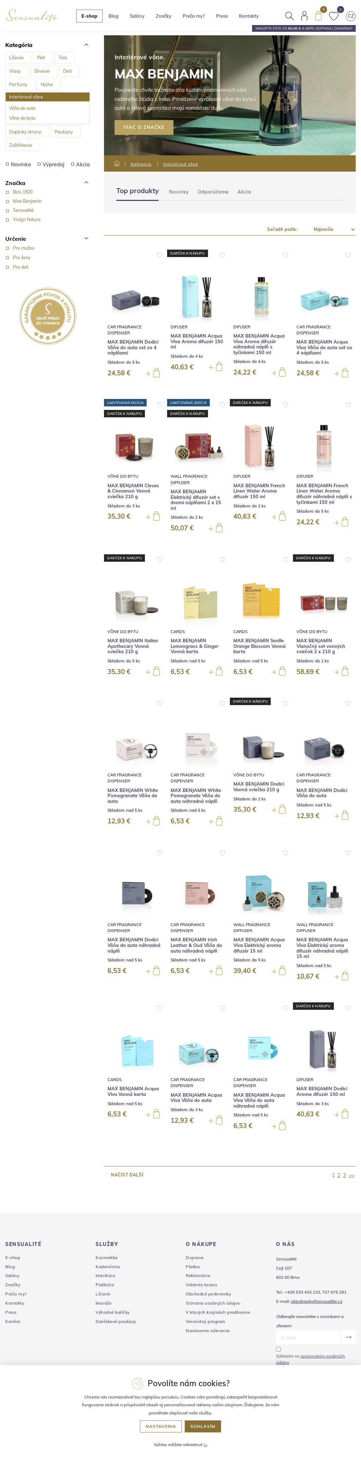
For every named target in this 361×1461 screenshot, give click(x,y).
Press (222, 16)
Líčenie (16, 57)
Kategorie (141, 164)
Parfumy (18, 84)
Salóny (12, 1275)
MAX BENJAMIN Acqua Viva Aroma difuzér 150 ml (197, 341)
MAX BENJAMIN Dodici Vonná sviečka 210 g (258, 786)
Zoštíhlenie (20, 145)
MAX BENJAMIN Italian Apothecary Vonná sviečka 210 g (133, 646)
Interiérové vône (26, 97)
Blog (113, 16)
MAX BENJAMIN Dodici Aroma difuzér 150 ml (321, 1091)
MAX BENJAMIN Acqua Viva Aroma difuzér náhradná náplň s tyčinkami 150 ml (259, 344)
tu (205, 1444)
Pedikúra (105, 1284)
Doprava (195, 1257)
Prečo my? (194, 16)
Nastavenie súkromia (208, 1330)
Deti (67, 71)
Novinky (179, 192)
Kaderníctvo (108, 1266)
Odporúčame (213, 192)
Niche (47, 84)
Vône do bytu (22, 118)
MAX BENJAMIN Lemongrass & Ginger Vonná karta (194, 646)
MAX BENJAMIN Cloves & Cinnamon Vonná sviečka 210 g (133, 491)
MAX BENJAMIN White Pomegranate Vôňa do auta (133, 796)
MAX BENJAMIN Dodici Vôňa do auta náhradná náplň (134, 945)
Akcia (80, 164)
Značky (163, 16)
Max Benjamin (27, 201)
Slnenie (42, 71)
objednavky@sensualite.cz (316, 1301)
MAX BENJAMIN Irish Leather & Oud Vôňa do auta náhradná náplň (196, 945)
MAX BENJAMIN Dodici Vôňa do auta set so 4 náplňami (133, 347)
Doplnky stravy (25, 132)
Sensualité (23, 210)
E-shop (12, 1257)
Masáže (103, 1303)
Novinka (18, 164)
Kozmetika (107, 1257)
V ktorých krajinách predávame (218, 1312)
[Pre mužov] (7, 248)
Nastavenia (161, 1426)
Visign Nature (27, 219)
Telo (63, 57)
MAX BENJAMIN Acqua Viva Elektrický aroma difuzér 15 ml (259, 945)
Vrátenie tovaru (202, 1284)
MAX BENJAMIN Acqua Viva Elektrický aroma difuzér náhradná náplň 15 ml (322, 948)
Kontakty (249, 16)
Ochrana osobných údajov (213, 1303)
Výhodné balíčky (113, 1312)
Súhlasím (202, 1426)
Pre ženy (22, 257)
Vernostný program (206, 1321)
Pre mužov (24, 248)
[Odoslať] (348, 1337)
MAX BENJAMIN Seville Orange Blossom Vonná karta (259, 646)
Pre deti (21, 267)
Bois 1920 (22, 192)
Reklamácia (198, 1275)
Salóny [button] (137, 16)
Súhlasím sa (310, 1359)
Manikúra (105, 1275)
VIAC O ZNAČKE (144, 127)
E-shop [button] (89, 16)
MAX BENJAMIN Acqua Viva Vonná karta (133, 1091)
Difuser (179, 326)
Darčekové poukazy (116, 1321)
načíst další (127, 1174)
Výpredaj (51, 164)
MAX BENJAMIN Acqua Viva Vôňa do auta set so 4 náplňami (324, 347)
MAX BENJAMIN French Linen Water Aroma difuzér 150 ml (259, 491)
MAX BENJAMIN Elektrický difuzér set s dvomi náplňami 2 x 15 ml (196, 500)
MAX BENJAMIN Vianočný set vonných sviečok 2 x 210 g (320, 646)
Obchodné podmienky (208, 1293)
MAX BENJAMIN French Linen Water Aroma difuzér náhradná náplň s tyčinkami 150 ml (324, 494)
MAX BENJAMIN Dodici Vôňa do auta (321, 793)
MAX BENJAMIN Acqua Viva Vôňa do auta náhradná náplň (259, 1100)
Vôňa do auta (22, 108)
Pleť (41, 57)
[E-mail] (308, 1337)
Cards (178, 631)
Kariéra (12, 1321)
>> (351, 1175)
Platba (193, 1266)
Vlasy (15, 71)
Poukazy (64, 132)
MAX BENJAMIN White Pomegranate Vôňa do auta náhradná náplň (196, 796)
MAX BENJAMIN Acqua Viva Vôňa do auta (196, 1097)
